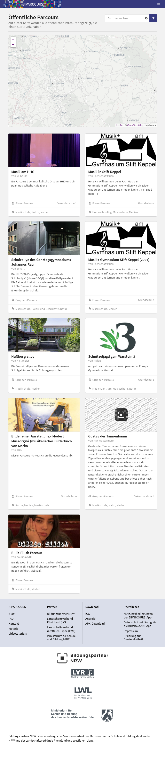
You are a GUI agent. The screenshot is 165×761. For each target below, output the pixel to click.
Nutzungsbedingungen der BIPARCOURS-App (138, 615)
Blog (12, 614)
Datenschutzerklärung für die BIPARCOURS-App (140, 624)
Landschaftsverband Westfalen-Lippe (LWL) (61, 629)
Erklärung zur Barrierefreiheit (133, 637)
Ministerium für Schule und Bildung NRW (61, 637)
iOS (87, 614)
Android (90, 618)
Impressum (131, 631)
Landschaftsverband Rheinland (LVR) (60, 620)
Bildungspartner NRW (61, 614)
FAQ (11, 618)
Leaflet (119, 125)
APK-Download (95, 623)
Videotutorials (18, 633)
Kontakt (14, 623)
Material (14, 629)
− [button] (13, 44)
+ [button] (13, 39)
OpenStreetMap (135, 125)
